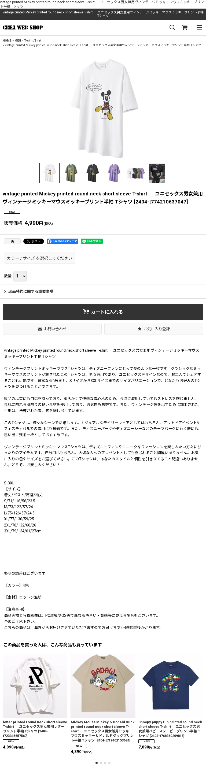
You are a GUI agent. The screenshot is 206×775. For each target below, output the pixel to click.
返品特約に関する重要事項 (28, 291)
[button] (172, 27)
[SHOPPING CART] (184, 27)
